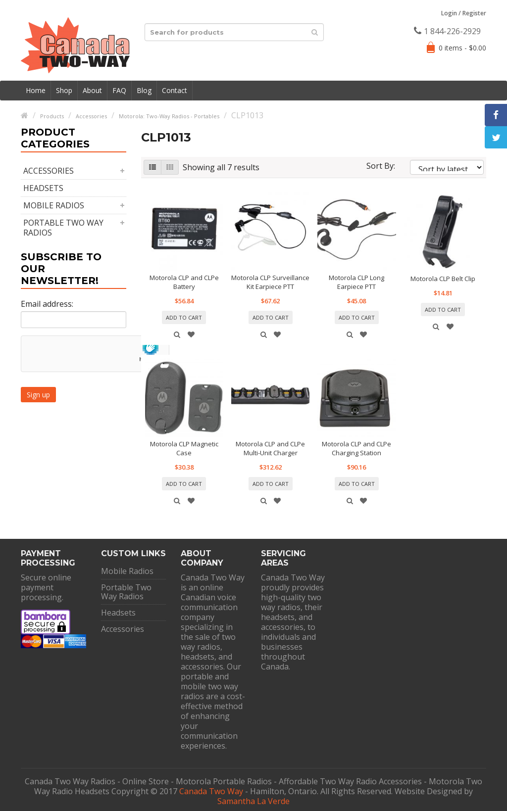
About (92, 90)
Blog (144, 90)
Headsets (43, 188)
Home (36, 90)
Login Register (463, 13)
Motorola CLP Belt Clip (442, 278)
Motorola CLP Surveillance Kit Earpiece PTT (270, 282)
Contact (174, 90)
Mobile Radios (53, 205)
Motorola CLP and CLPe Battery (184, 282)
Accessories (48, 170)
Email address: (47, 304)
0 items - (462, 47)
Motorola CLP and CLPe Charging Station (356, 448)
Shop (64, 90)
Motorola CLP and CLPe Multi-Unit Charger (270, 448)
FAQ (119, 90)
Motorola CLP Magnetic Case (184, 448)
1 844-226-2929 (447, 31)
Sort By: (380, 165)
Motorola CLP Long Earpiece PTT (356, 282)
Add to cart (184, 317)
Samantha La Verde (253, 801)
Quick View (177, 334)
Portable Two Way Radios (63, 227)
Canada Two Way (211, 791)
